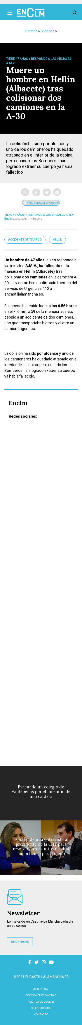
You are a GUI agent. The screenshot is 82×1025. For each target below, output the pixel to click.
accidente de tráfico (25, 239)
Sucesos (47, 31)
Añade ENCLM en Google (41, 202)
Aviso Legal (41, 989)
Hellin (57, 239)
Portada (31, 31)
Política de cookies (41, 1001)
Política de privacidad (41, 995)
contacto (41, 1014)
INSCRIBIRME (20, 941)
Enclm (8, 219)
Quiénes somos (41, 1008)
